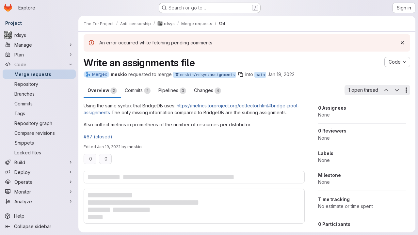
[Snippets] (39, 142)
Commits (138, 90)
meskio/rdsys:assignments (204, 75)
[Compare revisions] (39, 132)
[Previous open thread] (386, 90)
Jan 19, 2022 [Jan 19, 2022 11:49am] (109, 146)
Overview (102, 90)
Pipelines (172, 90)
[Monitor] (39, 191)
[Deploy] (39, 172)
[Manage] (39, 44)
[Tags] (39, 113)
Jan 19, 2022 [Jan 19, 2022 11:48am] (281, 74)
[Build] (39, 162)
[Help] (39, 216)
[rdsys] (39, 34)
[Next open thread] (397, 90)
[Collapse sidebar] (39, 226)
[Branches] (39, 93)
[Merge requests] (39, 74)
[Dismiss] (402, 43)
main (260, 74)
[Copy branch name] (241, 74)
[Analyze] (39, 201)
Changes (207, 90)
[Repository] (39, 83)
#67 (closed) (98, 136)
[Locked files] (39, 152)
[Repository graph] (39, 123)
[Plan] (39, 54)
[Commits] (39, 103)
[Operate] (39, 181)
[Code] (39, 64)
